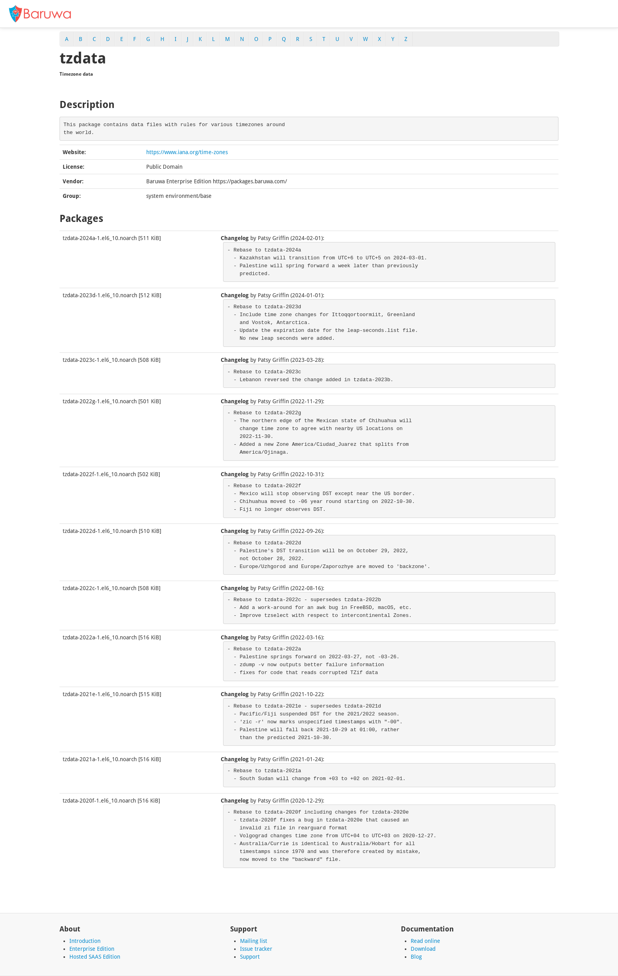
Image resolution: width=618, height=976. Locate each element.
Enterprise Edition (91, 949)
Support (250, 957)
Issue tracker (256, 949)
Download (423, 949)
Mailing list (253, 941)
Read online (425, 941)
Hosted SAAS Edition (94, 957)
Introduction (85, 941)
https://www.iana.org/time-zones (187, 152)
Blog (416, 957)
